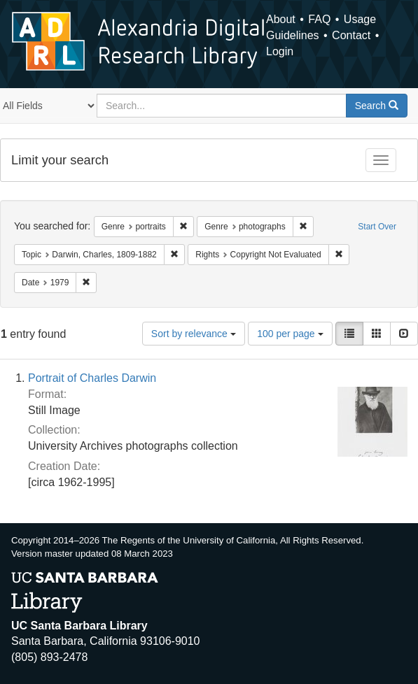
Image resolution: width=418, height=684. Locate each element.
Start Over (377, 226)
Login (279, 51)
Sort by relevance (193, 333)
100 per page (290, 333)
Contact (351, 35)
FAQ (319, 19)
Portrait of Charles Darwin (92, 378)
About (280, 19)
